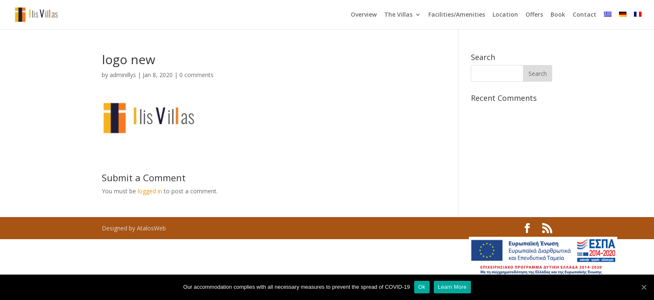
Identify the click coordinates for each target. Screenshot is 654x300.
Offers (534, 15)
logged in (150, 191)
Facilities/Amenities (456, 15)
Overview (364, 15)
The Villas (398, 15)
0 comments (196, 75)
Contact (584, 15)
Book (558, 15)
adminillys (123, 75)
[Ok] (643, 287)
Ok (421, 287)
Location (505, 15)
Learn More (452, 287)
